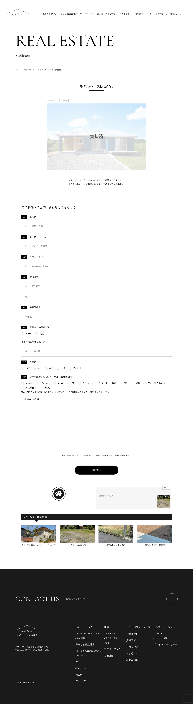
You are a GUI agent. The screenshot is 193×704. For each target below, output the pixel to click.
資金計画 (109, 655)
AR (81, 14)
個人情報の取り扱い (71, 455)
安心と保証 (81, 681)
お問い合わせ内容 (30, 399)
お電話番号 (31, 307)
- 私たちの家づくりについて (88, 633)
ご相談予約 (132, 633)
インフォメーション (164, 627)
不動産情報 (110, 14)
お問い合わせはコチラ (96, 598)
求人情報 (159, 14)
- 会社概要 (80, 638)
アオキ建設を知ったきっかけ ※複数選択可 (46, 377)
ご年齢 (28, 362)
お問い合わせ (175, 14)
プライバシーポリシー (165, 644)
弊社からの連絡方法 (35, 327)
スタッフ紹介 (133, 647)
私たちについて (49, 14)
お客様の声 (132, 653)
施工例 (100, 14)
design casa (90, 14)
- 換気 (106, 643)
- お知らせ (158, 633)
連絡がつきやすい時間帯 (33, 342)
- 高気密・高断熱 (111, 638)
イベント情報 (123, 14)
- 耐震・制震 (109, 633)
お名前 (28, 217)
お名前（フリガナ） (35, 237)
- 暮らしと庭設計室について (88, 651)
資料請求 (139, 14)
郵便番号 (30, 277)
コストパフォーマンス (138, 627)
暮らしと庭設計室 (68, 14)
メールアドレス (33, 257)
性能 (106, 627)
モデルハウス (53, 100)
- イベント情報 (160, 638)
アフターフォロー (113, 649)
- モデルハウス (82, 655)
